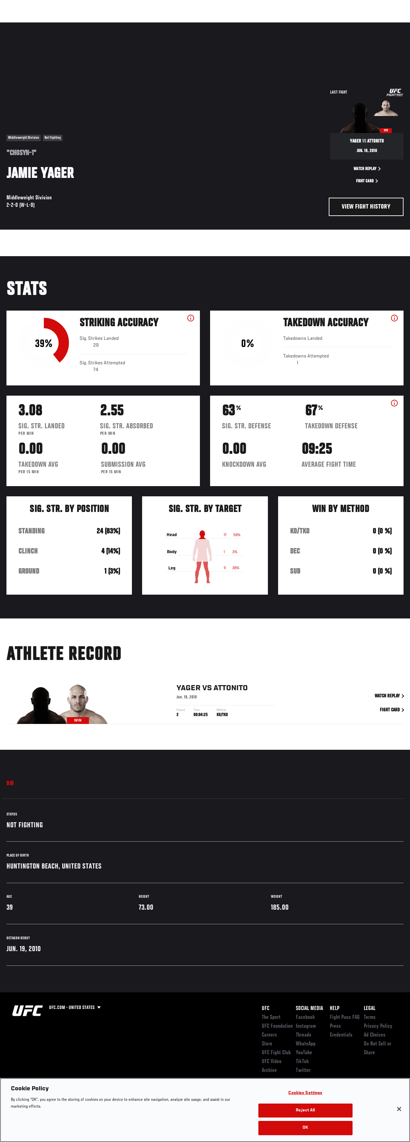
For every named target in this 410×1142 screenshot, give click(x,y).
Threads (303, 1035)
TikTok (302, 1062)
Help (334, 1009)
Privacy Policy (378, 1026)
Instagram (306, 1026)
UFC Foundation (277, 1026)
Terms (370, 1017)
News (104, 26)
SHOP (369, 26)
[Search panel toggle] (388, 25)
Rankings (47, 26)
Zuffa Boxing (339, 26)
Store (267, 1044)
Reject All (305, 1110)
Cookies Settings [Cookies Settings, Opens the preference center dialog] (305, 1093)
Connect (279, 26)
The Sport (271, 1017)
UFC (265, 1009)
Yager (188, 689)
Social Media (309, 1009)
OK (305, 1128)
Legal (369, 1009)
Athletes (77, 26)
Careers (269, 1035)
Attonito (230, 689)
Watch (306, 26)
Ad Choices (375, 1035)
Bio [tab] (10, 784)
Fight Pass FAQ (345, 1017)
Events (18, 26)
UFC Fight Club (276, 1053)
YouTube (304, 1053)
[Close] (399, 1109)
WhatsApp (305, 1044)
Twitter (303, 1070)
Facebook (305, 1017)
